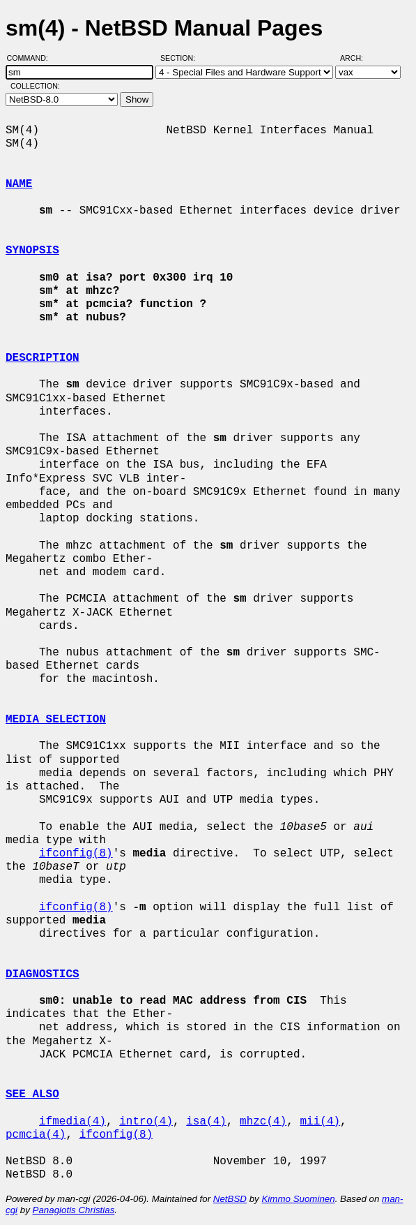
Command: (31, 58)
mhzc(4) (263, 1121)
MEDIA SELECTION (56, 719)
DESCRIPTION (42, 358)
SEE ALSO (32, 1094)
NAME (19, 184)
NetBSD (230, 1199)
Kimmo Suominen (297, 1199)
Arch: (358, 58)
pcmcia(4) (36, 1135)
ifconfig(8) (76, 853)
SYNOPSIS (32, 250)
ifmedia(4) (72, 1121)
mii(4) (320, 1121)
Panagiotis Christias (74, 1210)
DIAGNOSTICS (42, 974)
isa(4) (206, 1121)
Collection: (35, 86)
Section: (180, 58)
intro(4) (146, 1121)
